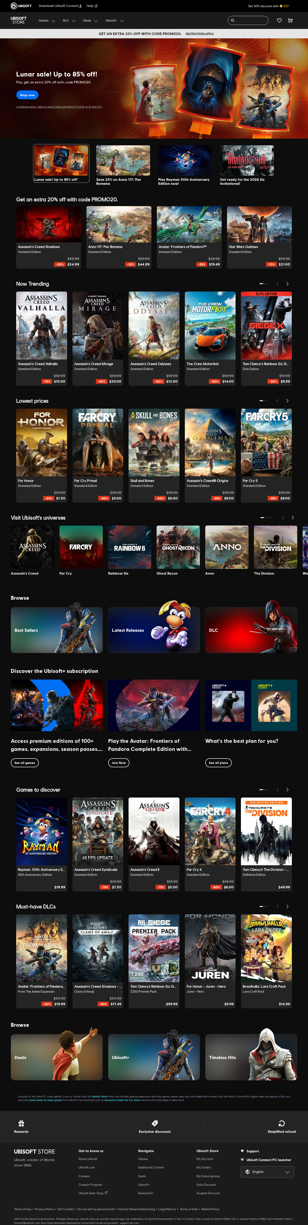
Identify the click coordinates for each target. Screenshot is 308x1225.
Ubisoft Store (99, 1096)
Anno (137, 1100)
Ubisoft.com (87, 1167)
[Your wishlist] (279, 20)
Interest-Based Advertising (136, 1209)
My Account (205, 1159)
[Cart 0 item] (290, 20)
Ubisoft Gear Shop (93, 1193)
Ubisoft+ (144, 1184)
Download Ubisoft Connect (60, 6)
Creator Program (90, 1184)
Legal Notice (167, 1209)
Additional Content (151, 1167)
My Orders (204, 1167)
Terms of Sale (189, 1209)
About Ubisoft (88, 1159)
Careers (84, 1176)
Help (92, 6)
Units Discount (206, 1184)
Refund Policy (210, 1209)
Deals (142, 1176)
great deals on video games (46, 1100)
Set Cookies (66, 1209)
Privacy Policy (44, 1209)
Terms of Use (22, 1209)
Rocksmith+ (146, 1193)
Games (143, 1159)
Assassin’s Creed (113, 1100)
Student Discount (208, 1193)
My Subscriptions (208, 1176)
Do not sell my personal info (96, 1209)
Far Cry (128, 1100)
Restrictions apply (200, 33)
